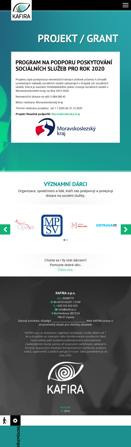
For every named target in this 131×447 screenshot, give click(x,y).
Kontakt (66, 407)
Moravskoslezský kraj (65, 114)
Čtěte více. (65, 269)
